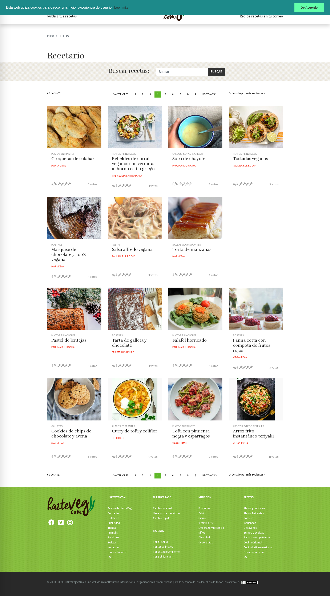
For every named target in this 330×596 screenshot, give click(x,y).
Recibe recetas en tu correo (261, 16)
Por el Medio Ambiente (166, 551)
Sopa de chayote (188, 158)
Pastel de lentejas (68, 340)
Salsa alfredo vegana (132, 249)
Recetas (249, 497)
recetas (64, 36)
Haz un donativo (117, 552)
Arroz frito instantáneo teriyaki (253, 433)
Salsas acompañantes (257, 537)
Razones (158, 531)
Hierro (202, 518)
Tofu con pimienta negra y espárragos (191, 433)
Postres (248, 518)
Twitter (112, 542)
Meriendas (250, 523)
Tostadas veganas (250, 158)
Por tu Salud (160, 541)
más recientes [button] (254, 93)
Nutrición (204, 497)
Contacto (113, 513)
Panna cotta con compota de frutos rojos (251, 345)
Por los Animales (163, 546)
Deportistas (205, 542)
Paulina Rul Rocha (184, 165)
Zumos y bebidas (254, 532)
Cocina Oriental (253, 542)
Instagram (114, 547)
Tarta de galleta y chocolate (129, 343)
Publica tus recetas (62, 16)
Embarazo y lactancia (211, 527)
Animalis (113, 532)
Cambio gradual (162, 508)
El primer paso (162, 497)
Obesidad (204, 537)
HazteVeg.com (116, 497)
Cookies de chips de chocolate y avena (71, 433)
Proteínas (204, 508)
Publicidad (114, 523)
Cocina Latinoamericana (258, 547)
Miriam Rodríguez (123, 352)
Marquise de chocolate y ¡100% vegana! (68, 254)
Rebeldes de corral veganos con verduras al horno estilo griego (133, 163)
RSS (110, 557)
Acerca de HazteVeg (120, 508)
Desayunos (250, 527)
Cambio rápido (161, 518)
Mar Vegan (57, 266)
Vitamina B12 (206, 523)
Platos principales (254, 508)
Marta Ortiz (59, 165)
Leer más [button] (121, 7)
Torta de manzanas (191, 249)
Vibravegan (240, 357)
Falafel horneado (189, 340)
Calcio (202, 513)
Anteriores (121, 94)
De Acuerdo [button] (309, 7)
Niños (201, 532)
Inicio (50, 36)
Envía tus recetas (254, 552)
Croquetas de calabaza (74, 158)
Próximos (209, 94)
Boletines (113, 518)
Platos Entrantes (254, 513)
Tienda (112, 527)
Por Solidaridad (162, 556)
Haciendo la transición (166, 513)
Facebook (113, 537)
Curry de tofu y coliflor (134, 431)
